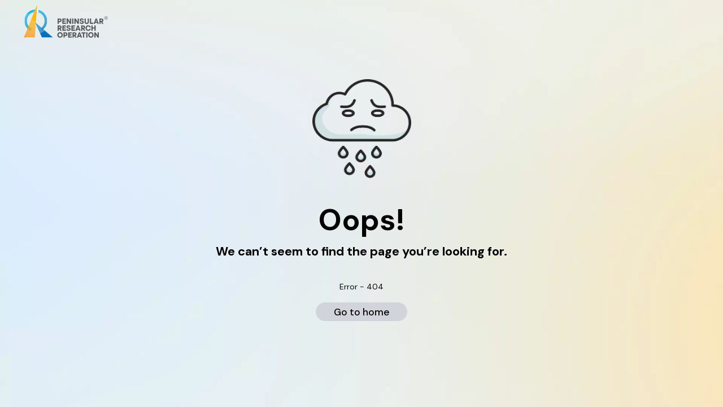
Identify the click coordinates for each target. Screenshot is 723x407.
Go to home (362, 312)
